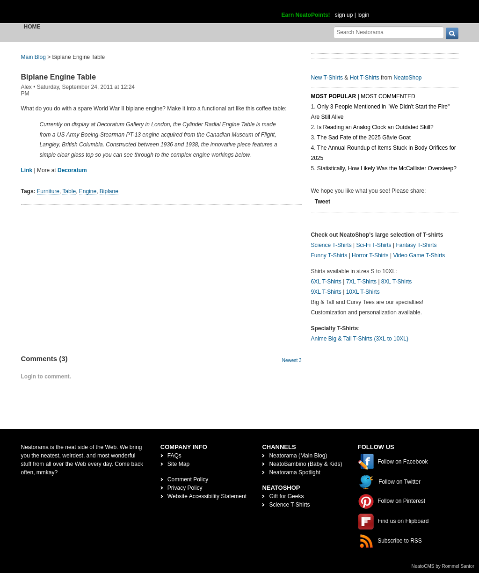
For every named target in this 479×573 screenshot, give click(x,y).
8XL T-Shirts (396, 281)
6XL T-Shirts (326, 281)
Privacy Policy (185, 488)
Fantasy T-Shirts (416, 245)
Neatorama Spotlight (294, 472)
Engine (87, 191)
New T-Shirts (327, 77)
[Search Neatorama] (388, 32)
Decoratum (72, 170)
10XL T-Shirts (363, 292)
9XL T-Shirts (326, 292)
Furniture (48, 191)
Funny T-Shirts (329, 255)
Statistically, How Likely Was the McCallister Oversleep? (387, 168)
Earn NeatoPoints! (306, 15)
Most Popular (333, 96)
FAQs (174, 455)
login (363, 15)
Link (27, 170)
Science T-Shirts (331, 245)
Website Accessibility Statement (207, 496)
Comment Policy (187, 479)
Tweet (322, 201)
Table (69, 191)
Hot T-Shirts (364, 77)
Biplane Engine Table (58, 77)
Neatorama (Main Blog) (298, 455)
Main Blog (33, 57)
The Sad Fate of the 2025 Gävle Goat (364, 137)
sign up (344, 15)
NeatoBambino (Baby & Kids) (305, 464)
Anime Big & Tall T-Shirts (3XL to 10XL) (360, 338)
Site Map (178, 464)
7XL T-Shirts (361, 281)
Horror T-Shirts (370, 255)
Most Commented (388, 96)
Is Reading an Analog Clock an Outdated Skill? (375, 127)
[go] (452, 33)
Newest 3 (292, 360)
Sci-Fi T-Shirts (373, 245)
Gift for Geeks (286, 496)
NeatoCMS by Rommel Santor (443, 566)
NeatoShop (407, 77)
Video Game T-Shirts (419, 255)
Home (32, 26)
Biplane (109, 191)
